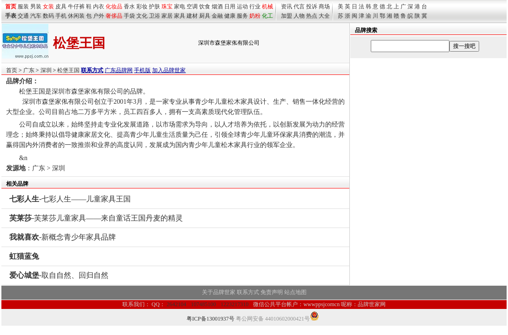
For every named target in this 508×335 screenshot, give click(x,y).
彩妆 (141, 6)
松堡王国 (68, 70)
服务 (242, 16)
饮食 (204, 6)
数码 (48, 16)
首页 (11, 70)
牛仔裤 (76, 6)
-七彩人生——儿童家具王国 (70, 199)
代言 (299, 6)
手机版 (142, 70)
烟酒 (217, 6)
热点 (311, 16)
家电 (179, 6)
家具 (179, 16)
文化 (141, 16)
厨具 (204, 16)
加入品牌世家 (169, 70)
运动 (242, 6)
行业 (255, 6)
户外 (98, 16)
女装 (48, 6)
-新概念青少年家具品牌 (62, 237)
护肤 (154, 6)
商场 (324, 6)
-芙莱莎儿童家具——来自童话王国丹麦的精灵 (96, 218)
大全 (324, 16)
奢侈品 (114, 16)
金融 (217, 16)
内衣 (98, 6)
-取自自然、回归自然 (58, 275)
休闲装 (76, 16)
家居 (167, 16)
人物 (299, 16)
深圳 (46, 70)
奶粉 (255, 16)
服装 (23, 6)
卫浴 (154, 16)
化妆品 (114, 6)
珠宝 (167, 6)
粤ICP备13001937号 (210, 318)
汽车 (35, 16)
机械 (267, 6)
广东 (28, 70)
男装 (35, 6)
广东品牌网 (119, 70)
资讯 (286, 6)
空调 (192, 6)
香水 (129, 6)
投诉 (311, 6)
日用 (229, 6)
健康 (229, 16)
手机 (61, 16)
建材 (192, 16)
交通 (23, 16)
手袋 (129, 16)
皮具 (61, 6)
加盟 (286, 16)
